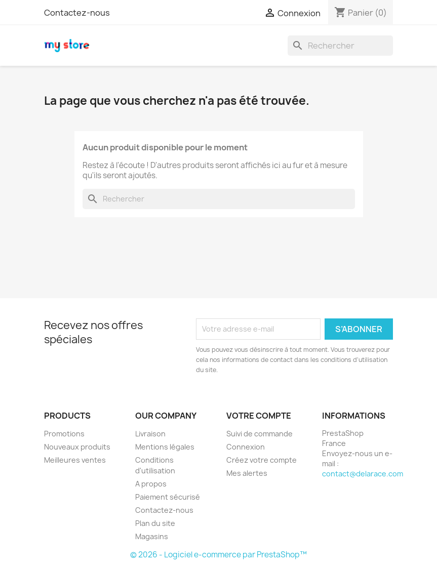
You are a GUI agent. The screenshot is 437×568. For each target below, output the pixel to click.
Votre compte (258, 415)
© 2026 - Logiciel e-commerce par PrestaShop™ (218, 554)
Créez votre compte (261, 460)
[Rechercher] (340, 45)
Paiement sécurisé (167, 497)
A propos (151, 484)
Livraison (150, 433)
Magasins (151, 536)
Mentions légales (164, 447)
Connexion (245, 447)
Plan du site (155, 523)
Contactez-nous (77, 12)
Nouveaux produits (77, 447)
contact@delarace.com (362, 473)
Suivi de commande (259, 433)
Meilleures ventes (75, 460)
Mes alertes (246, 473)
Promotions (64, 433)
